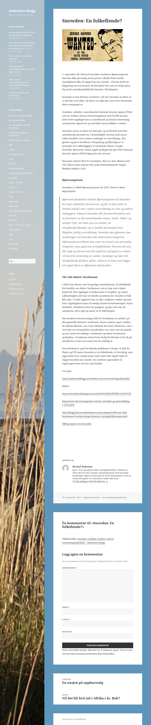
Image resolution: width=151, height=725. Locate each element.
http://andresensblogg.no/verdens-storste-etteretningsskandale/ (96, 378)
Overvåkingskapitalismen (20, 211)
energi (12, 149)
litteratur (13, 187)
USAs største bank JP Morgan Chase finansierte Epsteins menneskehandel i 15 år (22, 45)
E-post (66, 619)
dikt (10, 145)
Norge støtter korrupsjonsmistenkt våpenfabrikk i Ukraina (19, 82)
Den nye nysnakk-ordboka (20, 115)
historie (12, 163)
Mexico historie (16, 192)
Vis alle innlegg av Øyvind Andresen (89, 481)
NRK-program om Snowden (76, 423)
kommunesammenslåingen (21, 173)
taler (11, 239)
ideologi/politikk (16, 168)
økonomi (13, 215)
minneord (13, 201)
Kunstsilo (13, 178)
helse (11, 159)
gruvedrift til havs (17, 154)
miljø (11, 196)
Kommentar (69, 568)
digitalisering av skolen (19, 140)
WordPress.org (15, 293)
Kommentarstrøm (17, 289)
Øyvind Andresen (92, 497)
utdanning (13, 244)
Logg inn (13, 279)
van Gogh (13, 248)
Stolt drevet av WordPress (74, 719)
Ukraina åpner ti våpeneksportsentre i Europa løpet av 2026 (22, 69)
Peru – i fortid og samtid (20, 225)
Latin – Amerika (16, 182)
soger (11, 234)
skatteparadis (15, 229)
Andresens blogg (22, 10)
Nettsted (67, 631)
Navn (66, 607)
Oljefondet (13, 206)
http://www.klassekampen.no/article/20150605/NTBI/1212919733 (96, 393)
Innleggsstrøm (15, 284)
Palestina (13, 220)
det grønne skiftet (17, 120)
